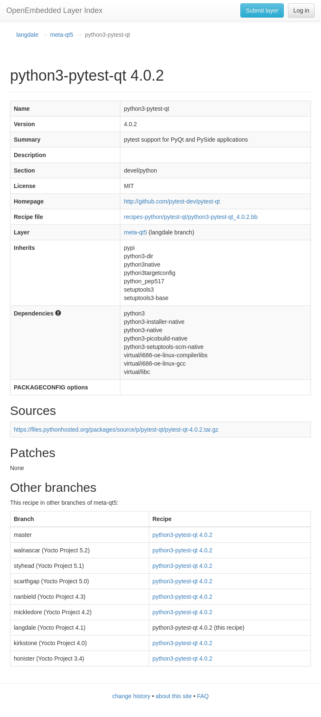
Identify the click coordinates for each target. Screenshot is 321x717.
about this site (173, 696)
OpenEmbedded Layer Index (54, 10)
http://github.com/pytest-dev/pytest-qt (172, 201)
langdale (27, 34)
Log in (301, 10)
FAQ (203, 696)
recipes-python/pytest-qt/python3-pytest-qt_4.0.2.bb (190, 217)
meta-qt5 (61, 34)
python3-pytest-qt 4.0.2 (182, 534)
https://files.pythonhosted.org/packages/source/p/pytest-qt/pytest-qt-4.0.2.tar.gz (116, 429)
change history (131, 696)
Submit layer (262, 10)
